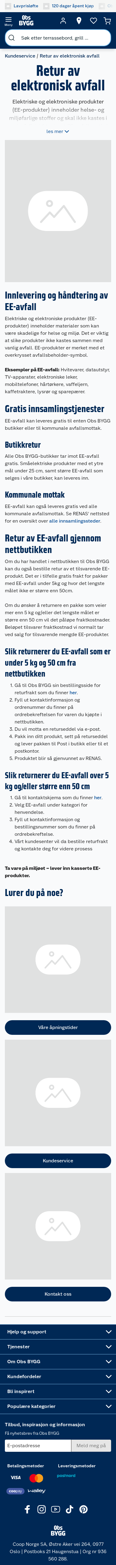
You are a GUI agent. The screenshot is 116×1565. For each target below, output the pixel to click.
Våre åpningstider (58, 1027)
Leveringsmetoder (77, 1465)
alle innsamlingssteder (74, 521)
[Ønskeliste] (93, 20)
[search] (11, 38)
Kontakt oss (58, 1294)
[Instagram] (41, 1509)
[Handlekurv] (107, 20)
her (73, 692)
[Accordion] (58, 1332)
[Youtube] (55, 1509)
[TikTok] (69, 1509)
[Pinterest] (83, 1509)
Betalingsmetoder (25, 1465)
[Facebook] (27, 1509)
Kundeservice (20, 56)
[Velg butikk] (79, 20)
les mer (58, 131)
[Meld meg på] (91, 1446)
